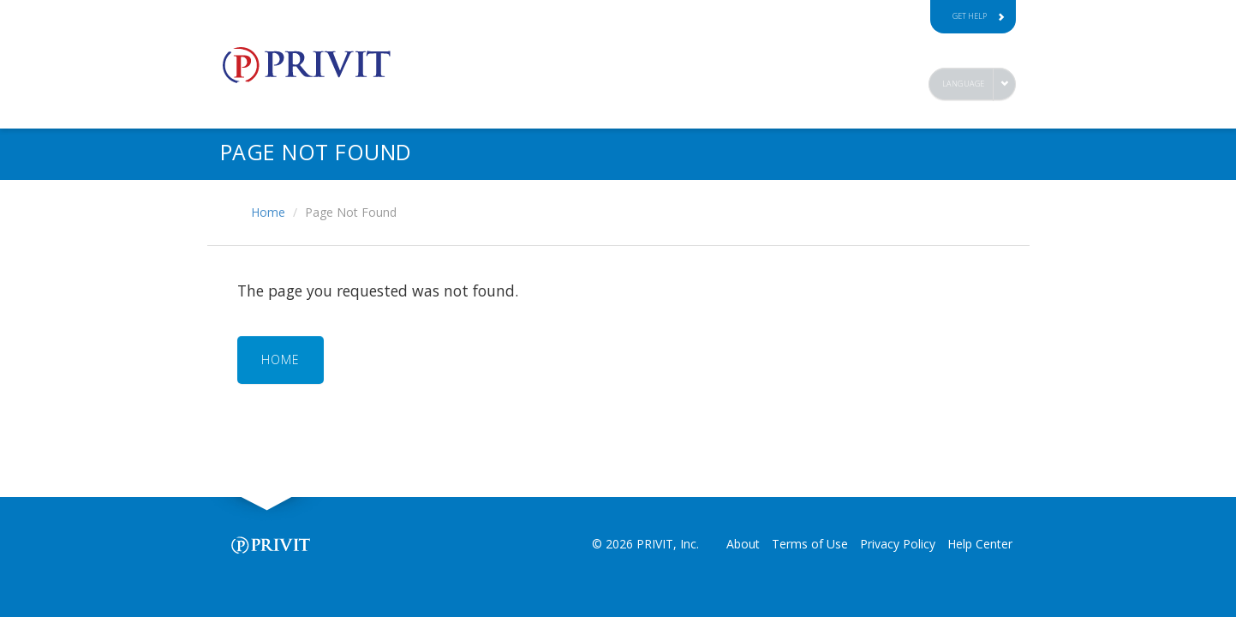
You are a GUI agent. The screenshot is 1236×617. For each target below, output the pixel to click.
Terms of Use (810, 544)
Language (963, 83)
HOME (280, 359)
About (743, 544)
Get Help (979, 15)
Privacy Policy (897, 544)
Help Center (979, 544)
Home (268, 212)
